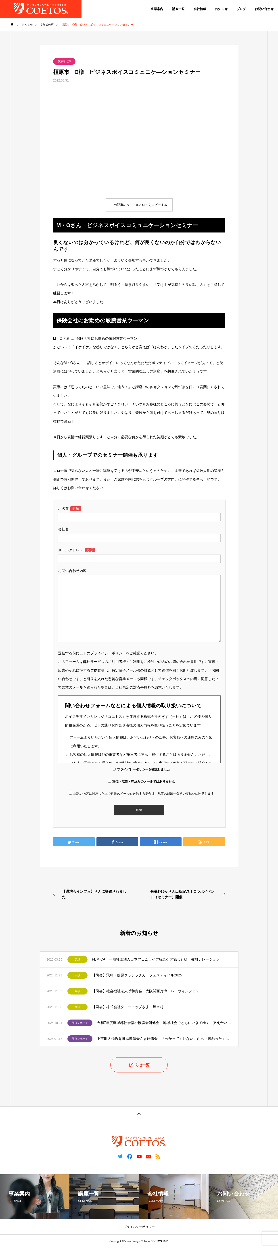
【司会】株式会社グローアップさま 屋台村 (127, 1007)
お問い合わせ (264, 9)
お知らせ (221, 9)
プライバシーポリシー (139, 1227)
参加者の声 (64, 61)
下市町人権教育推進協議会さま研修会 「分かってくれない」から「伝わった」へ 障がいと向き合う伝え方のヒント (164, 1039)
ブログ (241, 9)
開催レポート (80, 1022)
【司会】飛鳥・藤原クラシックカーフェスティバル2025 (137, 975)
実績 (77, 959)
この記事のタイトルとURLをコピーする (139, 205)
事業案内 (157, 9)
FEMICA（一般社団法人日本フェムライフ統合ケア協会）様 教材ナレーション (156, 959)
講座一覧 (178, 9)
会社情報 (200, 9)
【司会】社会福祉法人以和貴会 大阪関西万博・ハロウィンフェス (145, 991)
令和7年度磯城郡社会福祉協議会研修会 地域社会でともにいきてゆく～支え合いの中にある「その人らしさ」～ (164, 1023)
